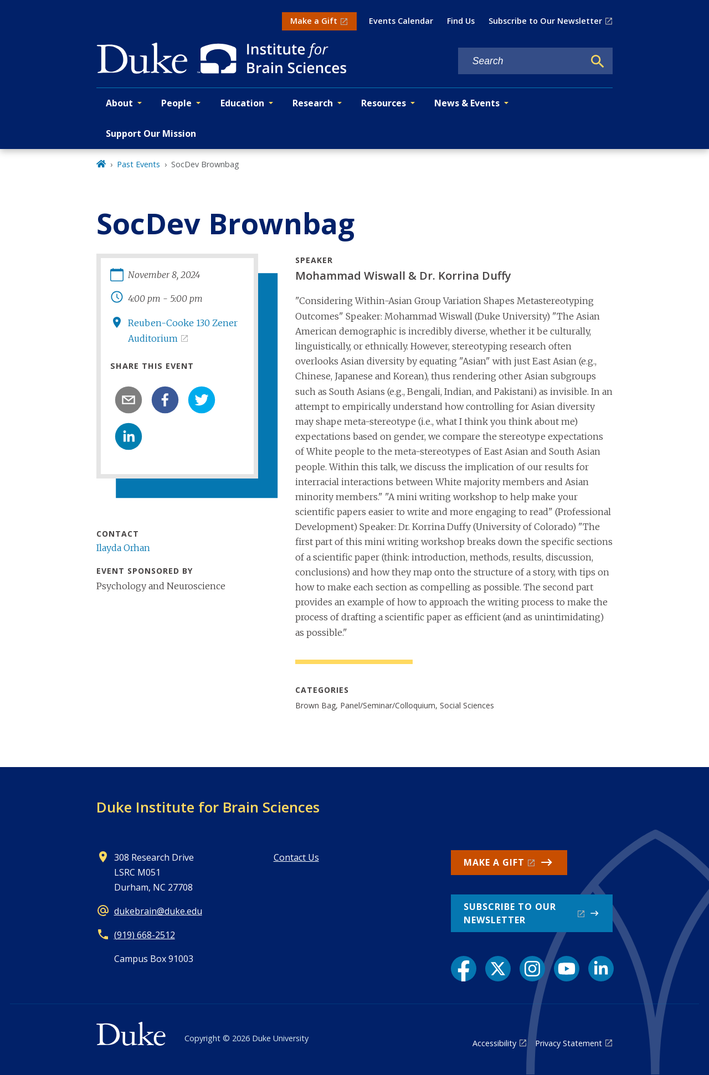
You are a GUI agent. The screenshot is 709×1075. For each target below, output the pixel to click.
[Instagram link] (532, 968)
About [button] (119, 103)
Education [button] (242, 103)
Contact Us (296, 857)
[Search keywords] (521, 61)
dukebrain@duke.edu (158, 911)
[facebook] (165, 400)
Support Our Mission (151, 133)
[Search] (597, 61)
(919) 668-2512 (144, 935)
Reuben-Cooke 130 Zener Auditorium (183, 330)
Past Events (138, 164)
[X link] (498, 968)
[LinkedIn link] (601, 968)
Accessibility (494, 1043)
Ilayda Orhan (123, 547)
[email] (128, 400)
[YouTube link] (566, 968)
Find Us (461, 21)
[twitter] (201, 400)
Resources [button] (383, 103)
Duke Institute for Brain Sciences (208, 807)
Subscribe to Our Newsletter (545, 21)
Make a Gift (313, 21)
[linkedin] (128, 436)
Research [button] (312, 103)
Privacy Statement (568, 1043)
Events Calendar (401, 21)
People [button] (176, 103)
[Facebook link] (463, 968)
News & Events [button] (467, 103)
